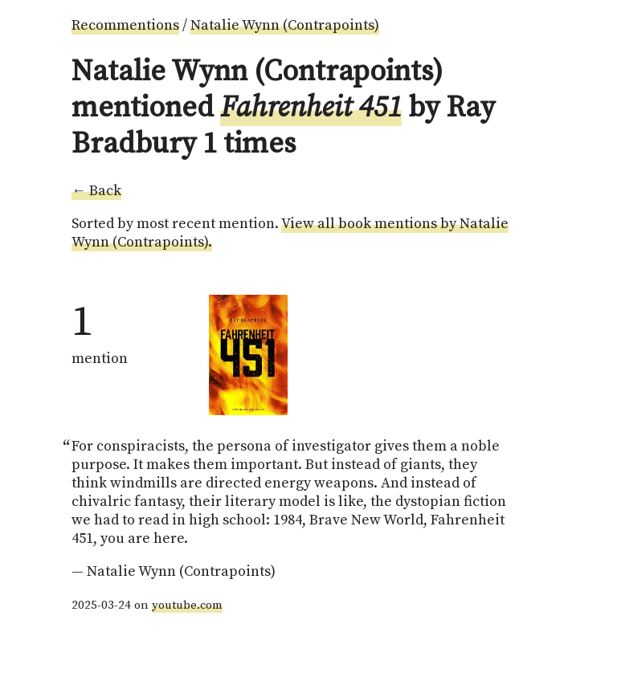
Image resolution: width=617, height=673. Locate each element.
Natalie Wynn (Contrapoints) (284, 25)
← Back (96, 191)
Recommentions (125, 25)
